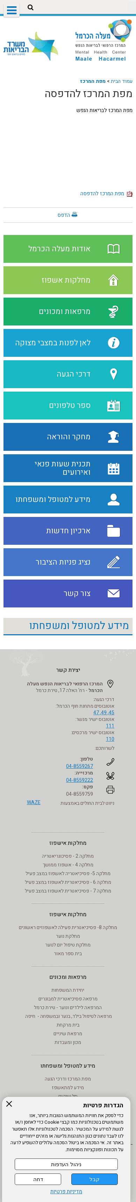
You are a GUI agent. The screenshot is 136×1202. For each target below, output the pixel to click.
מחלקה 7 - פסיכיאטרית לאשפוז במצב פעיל (68, 891)
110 (110, 739)
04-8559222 (79, 780)
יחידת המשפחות (67, 990)
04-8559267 (79, 766)
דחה (38, 1179)
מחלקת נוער (68, 936)
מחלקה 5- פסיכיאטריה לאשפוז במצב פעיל (68, 873)
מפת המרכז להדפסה (89, 94)
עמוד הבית (122, 81)
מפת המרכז (93, 81)
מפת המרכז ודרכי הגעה (68, 1079)
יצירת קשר (68, 670)
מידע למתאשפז (68, 1087)
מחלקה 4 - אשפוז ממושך (68, 865)
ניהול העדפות (66, 1164)
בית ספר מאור (68, 953)
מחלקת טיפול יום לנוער (68, 945)
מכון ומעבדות (68, 1042)
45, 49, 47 (103, 712)
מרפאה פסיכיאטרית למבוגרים (68, 999)
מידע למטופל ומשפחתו (79, 626)
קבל (95, 1179)
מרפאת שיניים (67, 1033)
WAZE (34, 802)
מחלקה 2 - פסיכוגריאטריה (68, 856)
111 (110, 726)
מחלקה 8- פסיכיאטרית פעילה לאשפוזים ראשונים (68, 927)
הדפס (63, 215)
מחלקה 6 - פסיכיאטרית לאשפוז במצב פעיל (68, 882)
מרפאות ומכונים (67, 977)
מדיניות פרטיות (66, 1191)
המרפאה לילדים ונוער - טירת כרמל (68, 1007)
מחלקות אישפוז (67, 843)
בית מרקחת (68, 1025)
